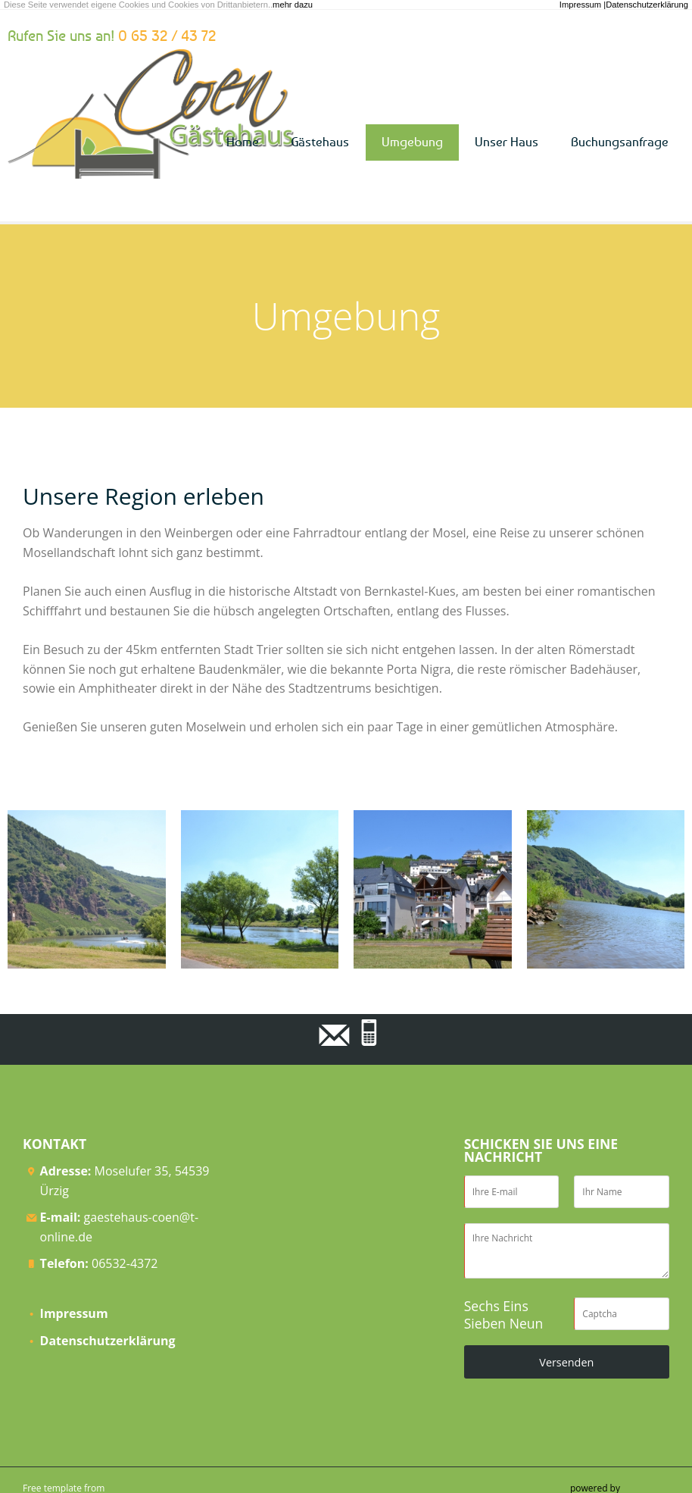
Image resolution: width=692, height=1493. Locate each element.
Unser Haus (506, 141)
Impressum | (583, 4)
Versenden (566, 1362)
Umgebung (412, 141)
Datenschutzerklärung (647, 4)
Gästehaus (320, 141)
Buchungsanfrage (620, 141)
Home (242, 141)
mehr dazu (293, 4)
